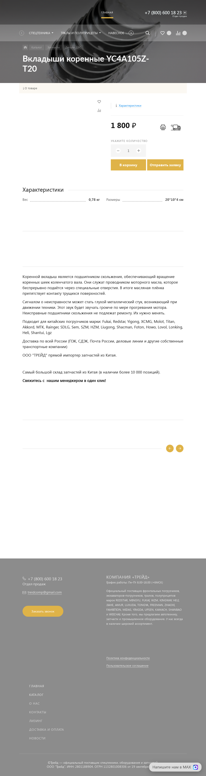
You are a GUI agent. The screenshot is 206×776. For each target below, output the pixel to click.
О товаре (31, 88)
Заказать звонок (42, 611)
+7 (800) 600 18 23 (163, 12)
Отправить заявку (165, 164)
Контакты (37, 712)
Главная (36, 686)
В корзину (128, 164)
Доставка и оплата (46, 729)
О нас (34, 703)
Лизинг (36, 721)
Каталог (36, 695)
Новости (37, 738)
